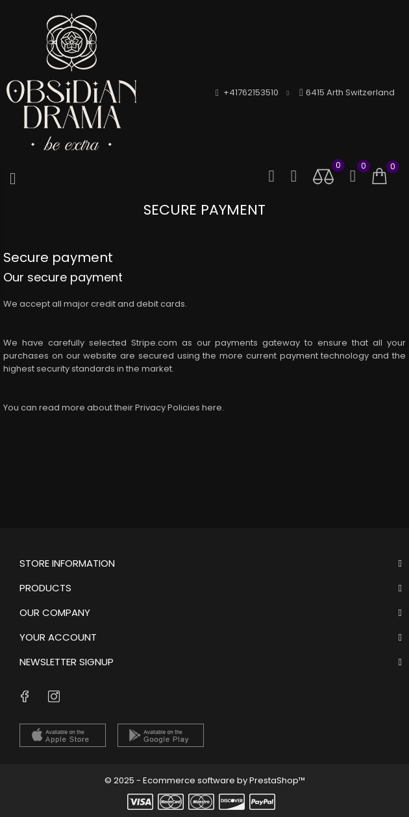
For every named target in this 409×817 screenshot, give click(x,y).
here (212, 407)
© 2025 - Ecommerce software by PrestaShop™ (205, 780)
